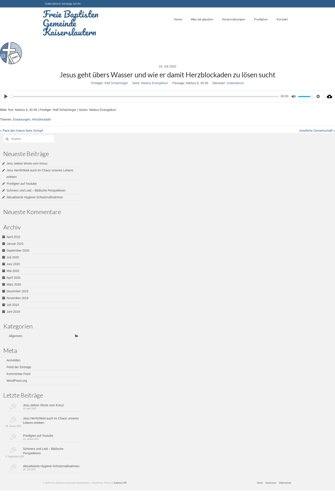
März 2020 (14, 284)
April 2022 (13, 237)
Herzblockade (41, 119)
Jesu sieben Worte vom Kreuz (27, 163)
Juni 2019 (13, 311)
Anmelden (13, 360)
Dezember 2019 (17, 291)
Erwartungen (21, 119)
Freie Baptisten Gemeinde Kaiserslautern (70, 23)
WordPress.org (17, 380)
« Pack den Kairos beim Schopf (21, 130)
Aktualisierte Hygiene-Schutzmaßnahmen (35, 197)
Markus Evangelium (154, 83)
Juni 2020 (13, 264)
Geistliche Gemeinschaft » (317, 130)
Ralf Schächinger (116, 83)
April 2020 (13, 277)
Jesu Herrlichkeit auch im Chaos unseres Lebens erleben (51, 420)
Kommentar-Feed (18, 374)
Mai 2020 (13, 271)
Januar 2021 (15, 243)
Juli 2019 (13, 305)
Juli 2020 (13, 257)
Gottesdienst (235, 83)
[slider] (145, 96)
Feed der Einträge (19, 367)
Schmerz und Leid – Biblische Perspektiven (36, 190)
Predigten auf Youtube (22, 183)
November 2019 (17, 298)
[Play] (5, 96)
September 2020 (18, 250)
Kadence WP (120, 483)
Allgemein (15, 336)
